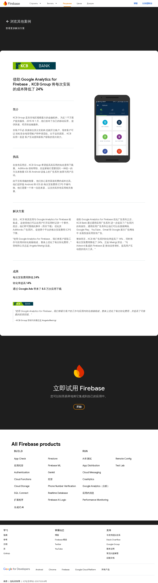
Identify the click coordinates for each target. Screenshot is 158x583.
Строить (33, 3)
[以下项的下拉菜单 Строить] (41, 3)
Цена (79, 3)
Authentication (22, 472)
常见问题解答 (112, 553)
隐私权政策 (15, 581)
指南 (5, 535)
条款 (5, 581)
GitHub (6, 553)
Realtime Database (58, 493)
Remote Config (123, 458)
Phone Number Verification (62, 486)
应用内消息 (88, 493)
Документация (94, 3)
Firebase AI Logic (57, 499)
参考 (5, 539)
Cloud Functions (22, 479)
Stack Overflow (113, 539)
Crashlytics (88, 479)
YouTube (59, 549)
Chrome (52, 569)
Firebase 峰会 (61, 539)
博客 (136, 3)
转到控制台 (147, 3)
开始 (79, 406)
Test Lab (120, 465)
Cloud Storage (21, 486)
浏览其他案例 (18, 21)
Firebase (65, 569)
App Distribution (91, 465)
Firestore (52, 458)
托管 (50, 479)
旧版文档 (110, 558)
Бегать (50, 3)
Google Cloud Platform (85, 569)
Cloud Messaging (92, 472)
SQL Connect (21, 493)
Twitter (58, 544)
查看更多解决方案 (15, 28)
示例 (5, 544)
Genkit (51, 472)
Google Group (113, 544)
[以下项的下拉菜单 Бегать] (57, 3)
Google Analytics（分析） (96, 486)
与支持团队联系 (113, 535)
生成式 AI (19, 507)
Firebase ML (54, 465)
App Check (20, 458)
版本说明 (110, 549)
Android (39, 569)
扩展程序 (18, 499)
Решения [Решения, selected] (67, 3)
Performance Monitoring (95, 499)
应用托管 (18, 465)
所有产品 (106, 569)
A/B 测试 (87, 458)
